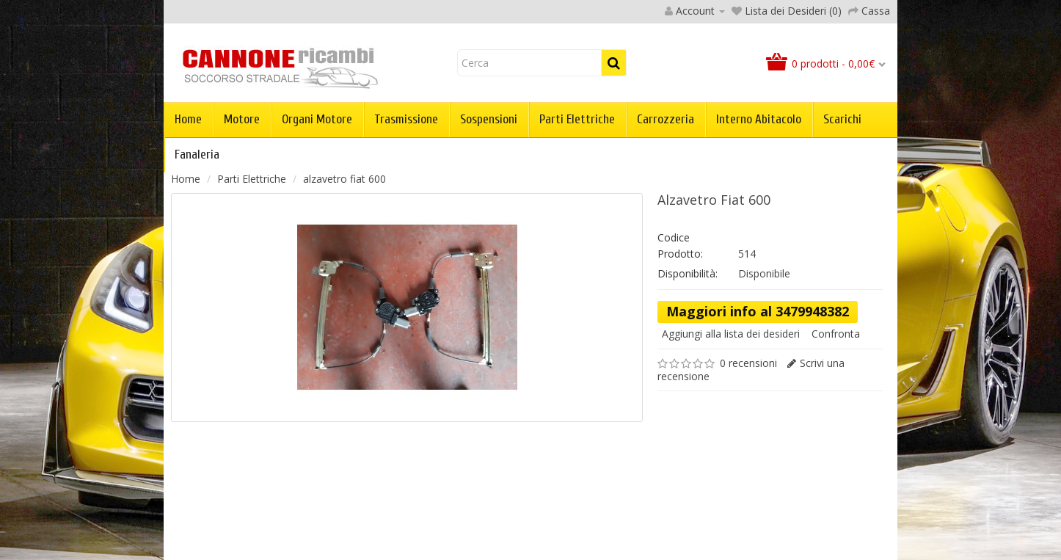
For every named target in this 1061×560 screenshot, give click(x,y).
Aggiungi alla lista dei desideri (731, 334)
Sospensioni (488, 119)
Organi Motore (317, 119)
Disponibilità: (687, 273)
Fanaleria (197, 154)
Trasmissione (406, 119)
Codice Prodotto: (680, 245)
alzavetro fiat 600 (344, 179)
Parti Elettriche (577, 119)
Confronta (836, 334)
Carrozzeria (665, 119)
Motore (242, 119)
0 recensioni (748, 363)
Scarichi (842, 119)
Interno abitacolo (758, 119)
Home (188, 119)
